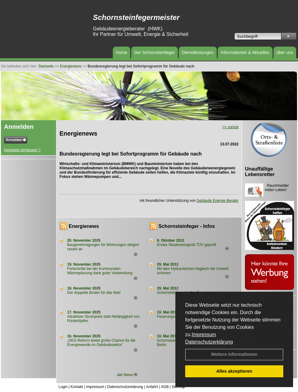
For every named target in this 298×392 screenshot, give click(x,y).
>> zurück (230, 127)
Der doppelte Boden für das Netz (94, 292)
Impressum (204, 334)
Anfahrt (152, 387)
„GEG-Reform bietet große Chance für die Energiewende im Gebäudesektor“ (101, 342)
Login (63, 387)
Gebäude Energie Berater (218, 200)
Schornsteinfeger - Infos (187, 226)
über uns (285, 52)
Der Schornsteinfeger (154, 52)
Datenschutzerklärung (209, 341)
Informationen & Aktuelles (245, 52)
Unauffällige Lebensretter (260, 171)
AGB (165, 387)
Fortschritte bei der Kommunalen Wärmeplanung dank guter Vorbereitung (99, 271)
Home (121, 52)
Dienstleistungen (198, 52)
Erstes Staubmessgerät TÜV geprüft (186, 245)
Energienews (84, 226)
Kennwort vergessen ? (22, 150)
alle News (127, 375)
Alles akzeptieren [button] (234, 371)
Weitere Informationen (234, 354)
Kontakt (77, 387)
